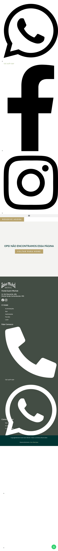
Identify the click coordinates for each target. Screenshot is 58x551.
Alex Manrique (34, 442)
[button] (29, 215)
